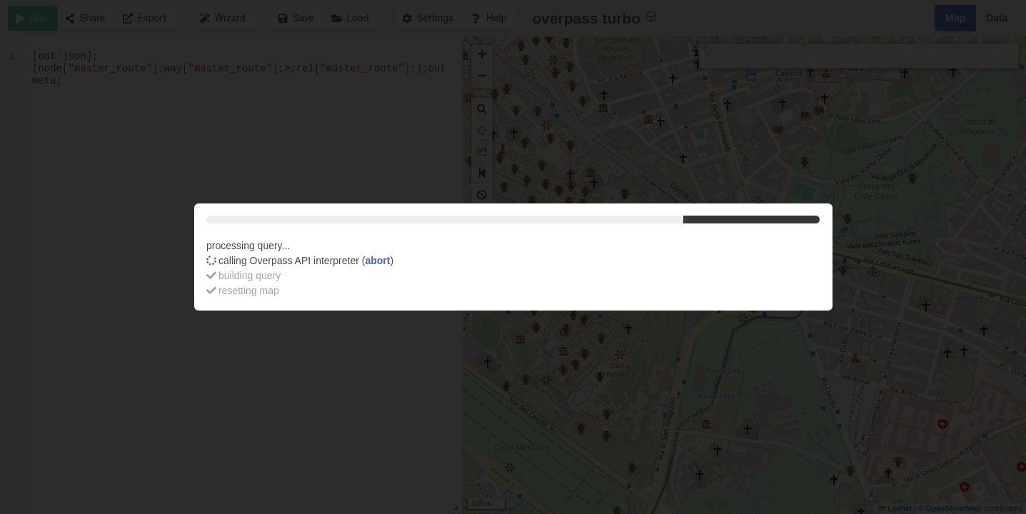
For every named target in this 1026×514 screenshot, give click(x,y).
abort (377, 260)
